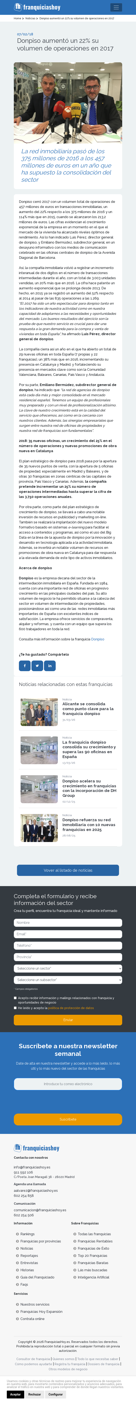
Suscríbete (68, 1119)
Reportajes (27, 1256)
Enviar (68, 1020)
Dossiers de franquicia (103, 1364)
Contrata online (30, 1319)
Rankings (25, 1234)
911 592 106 (23, 1172)
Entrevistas (27, 1263)
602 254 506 (24, 1215)
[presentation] (46, 1102)
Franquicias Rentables (93, 1241)
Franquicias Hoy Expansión (39, 1312)
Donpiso (97, 639)
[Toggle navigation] (116, 7)
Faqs (22, 1285)
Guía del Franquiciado (35, 1277)
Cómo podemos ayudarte (33, 1364)
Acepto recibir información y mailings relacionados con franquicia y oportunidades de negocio (66, 1000)
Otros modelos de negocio (68, 1369)
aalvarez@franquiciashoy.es (36, 1191)
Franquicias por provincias (38, 1241)
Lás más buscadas (90, 1270)
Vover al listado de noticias (68, 870)
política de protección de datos (71, 1008)
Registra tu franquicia (70, 1364)
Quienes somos (63, 1359)
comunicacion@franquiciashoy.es (40, 1210)
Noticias (24, 1248)
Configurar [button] (55, 1394)
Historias (25, 1270)
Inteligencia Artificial (91, 1277)
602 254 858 (24, 1196)
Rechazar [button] (34, 1394)
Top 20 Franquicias (90, 1256)
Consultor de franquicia (33, 1359)
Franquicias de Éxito (91, 1248)
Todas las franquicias (92, 1234)
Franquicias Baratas (90, 1263)
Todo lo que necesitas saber (97, 1359)
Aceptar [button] (15, 1394)
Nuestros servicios (33, 1304)
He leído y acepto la (56, 1008)
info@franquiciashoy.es (32, 1167)
